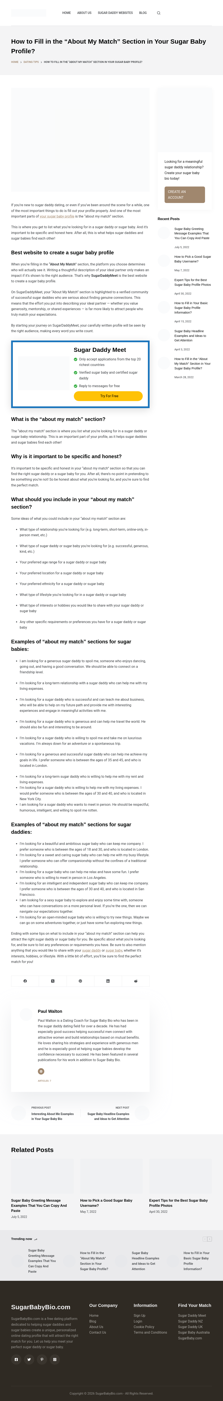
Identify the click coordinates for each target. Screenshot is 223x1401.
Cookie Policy (144, 1327)
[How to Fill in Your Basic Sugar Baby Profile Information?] (164, 307)
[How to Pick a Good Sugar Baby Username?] (164, 261)
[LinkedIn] (108, 981)
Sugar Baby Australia (194, 1332)
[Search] (158, 13)
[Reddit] (136, 981)
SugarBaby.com (190, 1338)
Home (93, 1316)
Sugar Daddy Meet (192, 1316)
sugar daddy (91, 950)
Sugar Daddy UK (190, 1327)
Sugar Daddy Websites (115, 13)
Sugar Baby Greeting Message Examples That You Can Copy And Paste (192, 233)
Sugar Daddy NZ (190, 1321)
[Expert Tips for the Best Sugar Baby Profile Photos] (164, 284)
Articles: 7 (44, 1081)
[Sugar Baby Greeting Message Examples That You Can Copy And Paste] (164, 233)
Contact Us (97, 1332)
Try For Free (109, 396)
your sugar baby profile (57, 216)
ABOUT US (84, 13)
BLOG (143, 13)
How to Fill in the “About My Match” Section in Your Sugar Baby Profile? (192, 363)
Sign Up (140, 1316)
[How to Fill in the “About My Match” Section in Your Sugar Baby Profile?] (164, 363)
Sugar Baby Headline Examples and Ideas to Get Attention (190, 335)
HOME (66, 13)
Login (138, 1321)
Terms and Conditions (150, 1332)
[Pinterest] (80, 981)
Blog (92, 1321)
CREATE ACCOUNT (190, 13)
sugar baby (114, 950)
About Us (96, 1327)
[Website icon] (41, 1071)
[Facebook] (25, 981)
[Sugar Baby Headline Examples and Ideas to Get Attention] (164, 335)
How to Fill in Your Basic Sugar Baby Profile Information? (191, 307)
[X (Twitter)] (53, 981)
